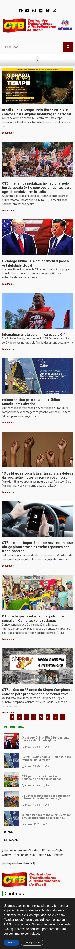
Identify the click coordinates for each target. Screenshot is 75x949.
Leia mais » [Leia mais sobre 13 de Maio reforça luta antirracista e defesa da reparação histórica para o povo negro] (8, 492)
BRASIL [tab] (8, 831)
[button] (37, 59)
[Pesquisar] (68, 47)
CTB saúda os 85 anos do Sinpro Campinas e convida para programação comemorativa (37, 692)
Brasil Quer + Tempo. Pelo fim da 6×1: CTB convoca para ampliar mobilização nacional (36, 112)
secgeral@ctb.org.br (37, 905)
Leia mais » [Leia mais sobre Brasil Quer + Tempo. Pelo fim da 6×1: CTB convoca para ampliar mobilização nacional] (8, 132)
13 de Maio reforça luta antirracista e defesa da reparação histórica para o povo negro (37, 475)
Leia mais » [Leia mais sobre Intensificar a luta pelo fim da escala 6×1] (8, 349)
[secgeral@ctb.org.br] (37, 899)
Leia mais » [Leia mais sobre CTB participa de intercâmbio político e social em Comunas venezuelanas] (8, 639)
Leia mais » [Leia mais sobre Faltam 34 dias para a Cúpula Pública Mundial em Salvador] (8, 422)
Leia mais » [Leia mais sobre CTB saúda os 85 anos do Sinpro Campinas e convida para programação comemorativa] (8, 712)
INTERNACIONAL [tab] (14, 727)
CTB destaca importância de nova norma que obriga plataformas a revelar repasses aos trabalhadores (37, 547)
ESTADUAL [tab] (11, 839)
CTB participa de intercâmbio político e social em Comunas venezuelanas (33, 618)
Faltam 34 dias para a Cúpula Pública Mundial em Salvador (31, 402)
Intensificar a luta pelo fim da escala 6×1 (34, 335)
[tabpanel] (37, 779)
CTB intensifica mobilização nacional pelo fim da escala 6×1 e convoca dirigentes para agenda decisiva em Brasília (37, 187)
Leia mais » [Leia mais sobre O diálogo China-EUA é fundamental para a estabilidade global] (8, 284)
